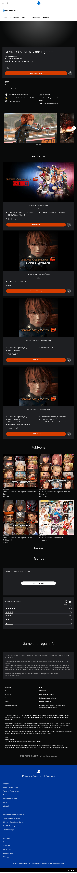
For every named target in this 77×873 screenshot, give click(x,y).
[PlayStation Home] (38, 3)
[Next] (74, 128)
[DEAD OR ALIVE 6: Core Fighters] (30, 128)
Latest (5, 17)
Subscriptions (35, 17)
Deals (24, 17)
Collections (15, 17)
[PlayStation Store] (10, 10)
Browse (46, 17)
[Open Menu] (2, 3)
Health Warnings (10, 739)
